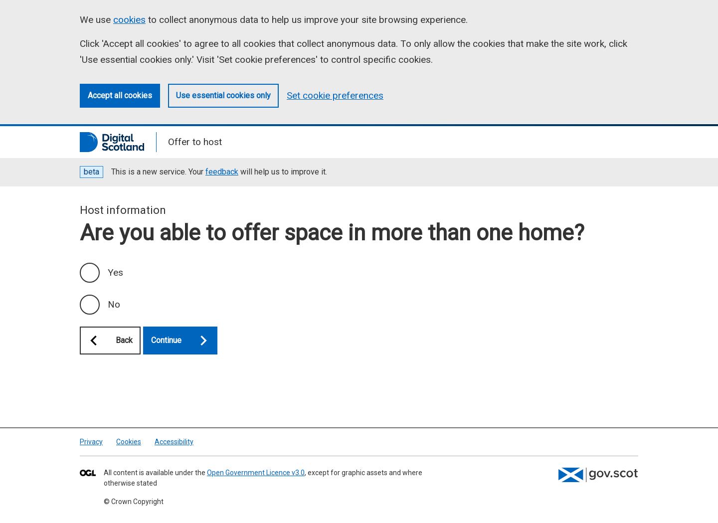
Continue (184, 340)
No (114, 304)
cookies (129, 19)
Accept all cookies (120, 95)
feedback (221, 171)
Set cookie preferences (335, 95)
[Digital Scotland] (112, 142)
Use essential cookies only (223, 95)
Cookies (128, 442)
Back (106, 340)
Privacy (91, 442)
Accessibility (174, 442)
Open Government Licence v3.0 (256, 473)
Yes (115, 272)
